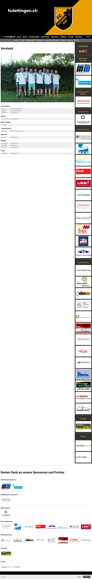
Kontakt (71, 37)
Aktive (25, 37)
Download (78, 37)
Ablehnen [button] (79, 576)
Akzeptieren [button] (86, 576)
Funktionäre (39, 40)
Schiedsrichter (30, 40)
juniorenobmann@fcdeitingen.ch (17, 131)
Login (88, 36)
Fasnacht (70, 40)
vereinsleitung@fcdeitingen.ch (16, 108)
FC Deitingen (8, 37)
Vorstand (16, 40)
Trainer (22, 40)
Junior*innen (45, 37)
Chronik (76, 40)
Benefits (63, 40)
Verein (19, 37)
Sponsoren (55, 37)
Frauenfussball (34, 37)
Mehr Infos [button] (4, 576)
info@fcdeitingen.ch (14, 112)
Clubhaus (63, 37)
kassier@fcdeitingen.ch (15, 118)
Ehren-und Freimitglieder (51, 40)
